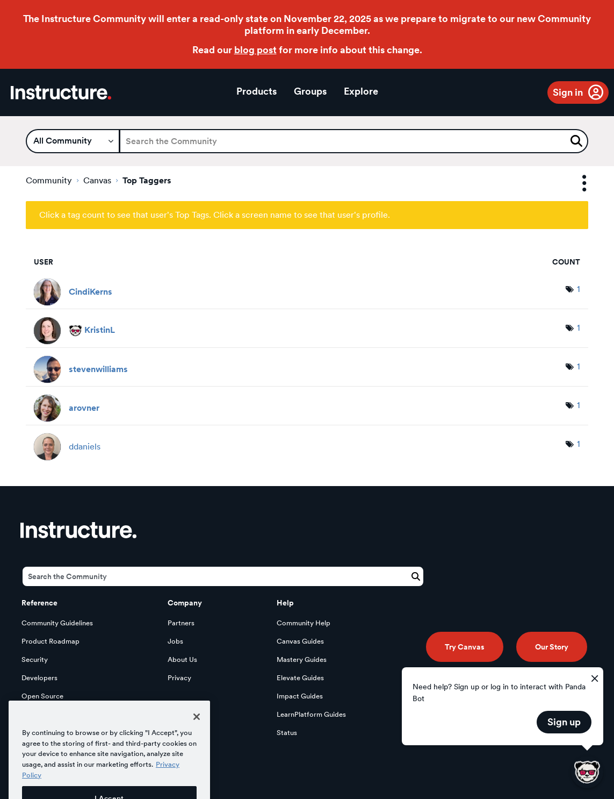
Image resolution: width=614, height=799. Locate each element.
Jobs (175, 641)
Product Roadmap (50, 641)
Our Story (551, 647)
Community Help (303, 623)
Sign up (564, 721)
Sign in (568, 92)
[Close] (196, 732)
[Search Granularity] (73, 141)
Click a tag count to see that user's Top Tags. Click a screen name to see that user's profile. (214, 215)
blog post (255, 49)
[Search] (353, 141)
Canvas (97, 180)
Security (34, 659)
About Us (182, 659)
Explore (361, 91)
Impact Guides (300, 696)
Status (287, 733)
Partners (181, 623)
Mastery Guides (302, 659)
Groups (310, 91)
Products (256, 91)
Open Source (42, 696)
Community (49, 180)
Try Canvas (465, 647)
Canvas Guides (300, 641)
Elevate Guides (300, 678)
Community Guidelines (57, 623)
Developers (39, 678)
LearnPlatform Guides (311, 714)
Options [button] (574, 183)
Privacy (179, 678)
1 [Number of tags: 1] (578, 289)
